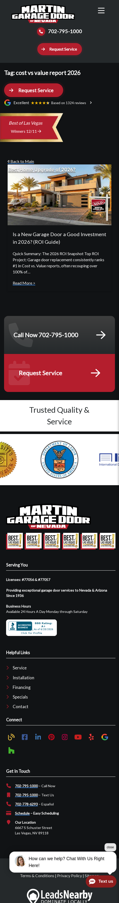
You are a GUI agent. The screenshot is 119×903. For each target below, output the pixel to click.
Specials (20, 697)
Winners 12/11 (26, 131)
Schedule (22, 813)
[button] (59, 49)
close (110, 847)
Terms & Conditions (37, 875)
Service (20, 667)
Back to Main (21, 161)
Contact (20, 706)
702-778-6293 (26, 804)
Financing (22, 687)
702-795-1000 (26, 786)
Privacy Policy (69, 875)
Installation (23, 677)
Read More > (24, 282)
